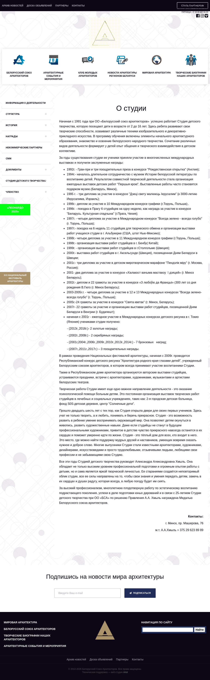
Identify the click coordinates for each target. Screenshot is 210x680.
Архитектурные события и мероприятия (35, 645)
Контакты (78, 5)
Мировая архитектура (20, 622)
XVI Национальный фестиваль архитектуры (15, 278)
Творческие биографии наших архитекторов (27, 637)
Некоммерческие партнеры (24, 147)
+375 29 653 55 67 (195, 4)
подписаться (140, 593)
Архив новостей (12, 5)
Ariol (125, 672)
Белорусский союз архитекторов (29, 628)
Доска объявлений (39, 5)
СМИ (8, 158)
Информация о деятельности (26, 102)
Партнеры (61, 5)
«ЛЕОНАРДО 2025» (15, 209)
